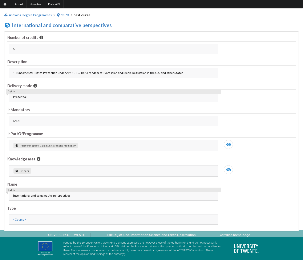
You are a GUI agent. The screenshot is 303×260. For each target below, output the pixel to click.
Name (12, 184)
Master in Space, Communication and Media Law (46, 145)
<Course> (19, 219)
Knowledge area (21, 159)
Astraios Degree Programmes (28, 15)
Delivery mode (20, 85)
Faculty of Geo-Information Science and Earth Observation (151, 235)
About (19, 4)
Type (11, 208)
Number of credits (23, 37)
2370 (63, 15)
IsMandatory (18, 109)
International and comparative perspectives (62, 25)
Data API (54, 4)
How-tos (35, 4)
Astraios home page (235, 235)
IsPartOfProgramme (25, 133)
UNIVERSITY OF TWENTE (66, 235)
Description (17, 61)
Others (22, 170)
